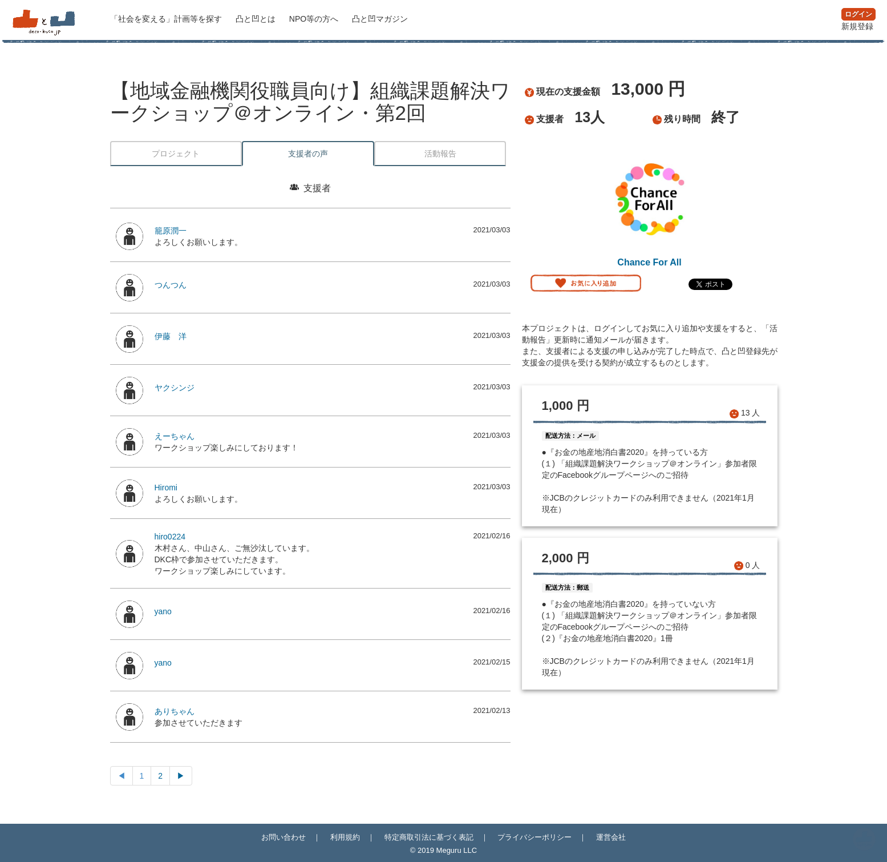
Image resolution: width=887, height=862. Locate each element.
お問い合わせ (283, 837)
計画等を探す (167, 18)
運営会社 (611, 837)
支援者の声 (308, 153)
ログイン (858, 14)
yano (163, 611)
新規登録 (857, 26)
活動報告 (440, 153)
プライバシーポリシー (534, 837)
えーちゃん (175, 436)
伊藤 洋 (171, 336)
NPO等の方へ (315, 18)
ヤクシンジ (175, 387)
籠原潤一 (171, 230)
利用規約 (345, 837)
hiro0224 (170, 536)
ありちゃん (175, 711)
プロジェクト (176, 153)
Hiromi (166, 487)
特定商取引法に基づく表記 (428, 837)
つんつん (171, 284)
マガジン (380, 18)
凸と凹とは (257, 18)
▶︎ (181, 775)
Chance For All (649, 262)
